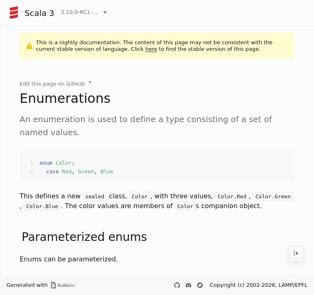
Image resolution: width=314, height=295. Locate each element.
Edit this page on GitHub (52, 84)
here (151, 49)
